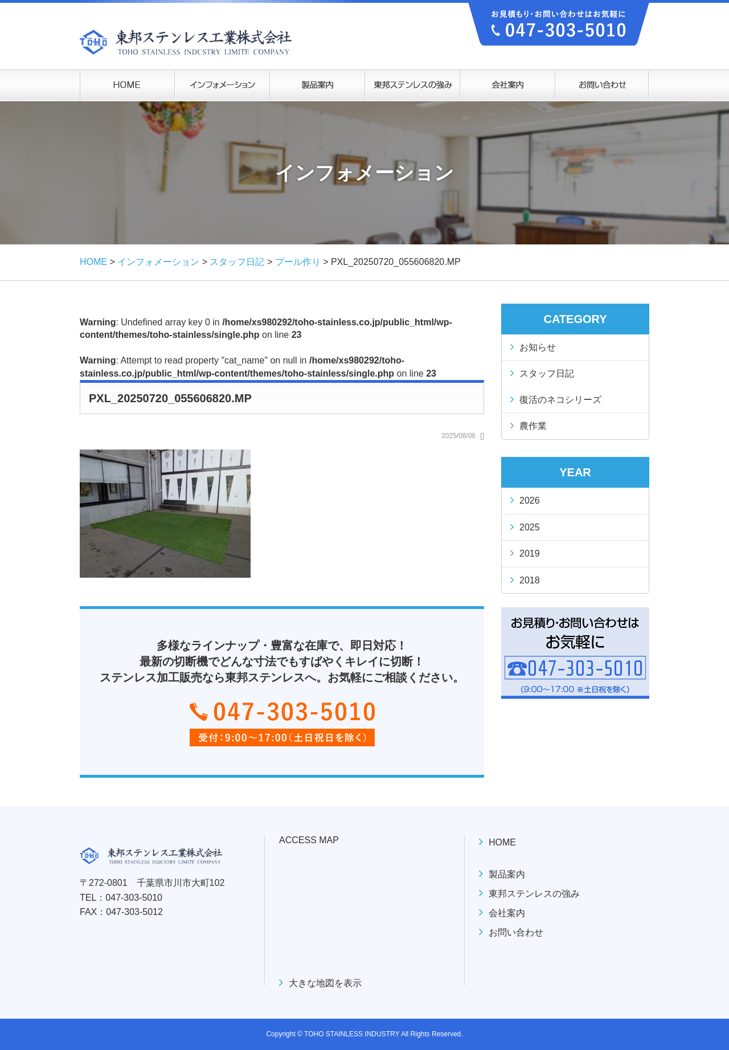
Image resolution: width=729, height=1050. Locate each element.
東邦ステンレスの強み (534, 893)
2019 (529, 553)
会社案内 (507, 913)
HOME (502, 842)
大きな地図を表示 (325, 983)
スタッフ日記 (546, 373)
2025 (529, 527)
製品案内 (507, 874)
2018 (529, 580)
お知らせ (537, 347)
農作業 (533, 426)
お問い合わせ (516, 932)
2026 (529, 500)
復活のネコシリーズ (560, 400)
